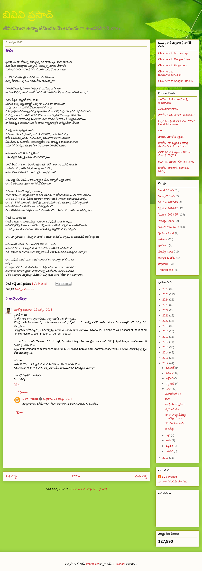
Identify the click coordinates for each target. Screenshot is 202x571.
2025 (165, 294)
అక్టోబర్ (170, 378)
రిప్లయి (17, 384)
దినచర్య (169, 428)
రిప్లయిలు (23, 392)
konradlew (92, 564)
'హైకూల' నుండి (166, 233)
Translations (165, 269)
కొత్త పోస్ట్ (11, 476)
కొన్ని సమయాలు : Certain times (176, 161)
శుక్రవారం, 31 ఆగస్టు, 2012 (57, 398)
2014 (165, 352)
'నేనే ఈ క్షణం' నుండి (168, 227)
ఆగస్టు (169, 389)
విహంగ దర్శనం (173, 393)
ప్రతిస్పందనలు (165, 251)
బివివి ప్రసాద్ (28, 14)
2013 (165, 357)
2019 (165, 326)
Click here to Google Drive (174, 59)
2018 (165, 331)
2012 (165, 363)
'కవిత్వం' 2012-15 (24, 288)
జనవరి (170, 451)
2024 (165, 299)
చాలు (161, 130)
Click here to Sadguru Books (175, 81)
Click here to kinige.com (172, 65)
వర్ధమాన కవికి (172, 409)
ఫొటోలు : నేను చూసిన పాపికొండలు (176, 115)
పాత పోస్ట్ (141, 476)
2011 (165, 457)
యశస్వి (18, 309)
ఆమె (167, 398)
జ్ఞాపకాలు (163, 245)
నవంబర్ (170, 373)
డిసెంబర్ (170, 367)
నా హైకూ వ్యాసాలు (175, 404)
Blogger (120, 564)
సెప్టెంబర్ (170, 383)
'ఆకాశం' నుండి (166, 190)
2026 (165, 289)
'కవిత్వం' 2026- (166, 220)
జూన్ (169, 440)
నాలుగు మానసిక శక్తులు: (171, 136)
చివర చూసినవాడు (168, 108)
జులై (168, 435)
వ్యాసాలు (163, 263)
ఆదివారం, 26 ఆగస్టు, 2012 (37, 309)
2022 (165, 310)
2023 (165, 305)
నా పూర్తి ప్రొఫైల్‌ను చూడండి (172, 481)
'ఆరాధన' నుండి (166, 196)
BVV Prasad (30, 398)
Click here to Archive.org (173, 53)
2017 (165, 336)
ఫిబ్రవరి (170, 445)
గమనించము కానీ (174, 423)
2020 (165, 320)
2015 (165, 347)
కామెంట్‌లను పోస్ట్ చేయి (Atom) (90, 489)
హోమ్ (76, 476)
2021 (165, 315)
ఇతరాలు (163, 239)
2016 (165, 342)
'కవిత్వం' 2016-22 (168, 208)
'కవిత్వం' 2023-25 (168, 214)
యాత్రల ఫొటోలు (167, 257)
